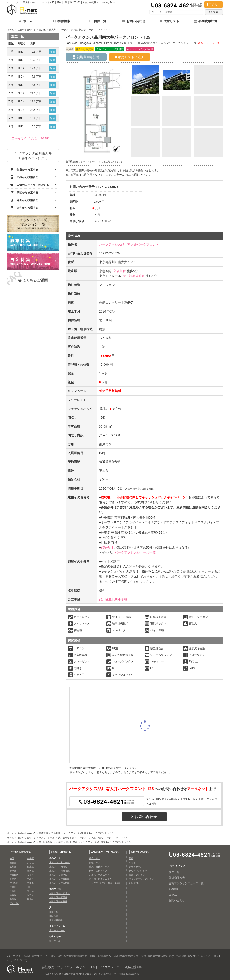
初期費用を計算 (86, 57)
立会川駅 (119, 271)
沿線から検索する (26, 833)
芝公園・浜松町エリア (100, 878)
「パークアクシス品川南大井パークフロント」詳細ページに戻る (34, 155)
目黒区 (13, 878)
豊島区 (30, 878)
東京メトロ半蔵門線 (59, 882)
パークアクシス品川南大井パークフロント (81, 29)
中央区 (30, 858)
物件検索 (61, 21)
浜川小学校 (71, 842)
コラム (173, 894)
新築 (131, 858)
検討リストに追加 (129, 57)
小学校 (59, 842)
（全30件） (33, 138)
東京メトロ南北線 (58, 866)
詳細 (52, 51)
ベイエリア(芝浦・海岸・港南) (104, 883)
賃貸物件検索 (177, 878)
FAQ (94, 967)
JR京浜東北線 (56, 919)
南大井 (52, 29)
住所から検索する (26, 29)
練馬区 (30, 899)
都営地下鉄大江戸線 (59, 893)
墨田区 (30, 870)
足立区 (30, 895)
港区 (12, 858)
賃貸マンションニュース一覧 (186, 883)
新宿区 (13, 862)
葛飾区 (13, 899)
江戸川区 (14, 903)
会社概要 (48, 967)
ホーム (26, 21)
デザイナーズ (135, 866)
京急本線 (43, 833)
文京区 (30, 874)
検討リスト (169, 21)
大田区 (30, 883)
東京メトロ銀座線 (58, 874)
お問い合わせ (133, 21)
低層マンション (137, 874)
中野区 (13, 887)
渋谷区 (30, 862)
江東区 (30, 866)
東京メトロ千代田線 (59, 878)
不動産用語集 (132, 967)
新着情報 (174, 889)
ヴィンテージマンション (141, 878)
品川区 (42, 29)
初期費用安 (134, 883)
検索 (213, 12)
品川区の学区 (45, 842)
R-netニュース (110, 967)
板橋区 (13, 891)
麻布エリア (94, 858)
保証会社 (107, 547)
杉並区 (13, 895)
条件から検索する (140, 852)
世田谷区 (14, 883)
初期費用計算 (205, 21)
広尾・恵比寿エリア (99, 866)
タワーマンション (138, 870)
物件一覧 (97, 21)
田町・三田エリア (98, 870)
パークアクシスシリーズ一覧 (135, 552)
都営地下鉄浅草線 (58, 901)
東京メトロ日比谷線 (59, 870)
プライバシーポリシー (72, 967)
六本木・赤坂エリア (99, 874)
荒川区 (30, 891)
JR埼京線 (53, 915)
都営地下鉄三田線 (58, 897)
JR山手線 (53, 911)
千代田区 (14, 874)
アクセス (213, 4)
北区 (29, 887)
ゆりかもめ (55, 940)
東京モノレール (47, 837)
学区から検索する (26, 842)
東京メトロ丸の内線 (59, 862)
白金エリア (94, 862)
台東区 (13, 870)
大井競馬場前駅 (134, 276)
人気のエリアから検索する (105, 852)
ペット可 (133, 862)
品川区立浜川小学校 (113, 599)
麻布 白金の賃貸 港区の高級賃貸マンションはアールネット (88, 973)
